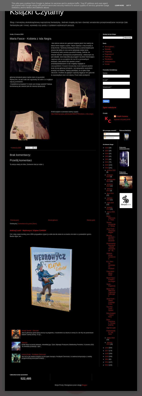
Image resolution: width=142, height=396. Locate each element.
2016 (107, 353)
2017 (107, 351)
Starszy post (91, 220)
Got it (128, 5)
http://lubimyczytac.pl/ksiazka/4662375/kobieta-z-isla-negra (72, 114)
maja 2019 (110, 203)
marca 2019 (111, 212)
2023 (107, 156)
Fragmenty (108, 52)
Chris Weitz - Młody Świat (110, 273)
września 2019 (109, 185)
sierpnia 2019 (109, 189)
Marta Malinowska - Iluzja (110, 218)
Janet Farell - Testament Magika (110, 230)
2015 (107, 356)
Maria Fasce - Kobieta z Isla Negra (110, 279)
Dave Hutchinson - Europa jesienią (110, 322)
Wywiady (108, 49)
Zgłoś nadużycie (109, 107)
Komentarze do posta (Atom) (27, 224)
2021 (107, 162)
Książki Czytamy (37, 12)
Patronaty (108, 57)
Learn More (119, 5)
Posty (107, 134)
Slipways (24, 342)
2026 (107, 148)
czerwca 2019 (109, 199)
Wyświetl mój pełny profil (122, 119)
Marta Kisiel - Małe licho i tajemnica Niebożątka (110, 292)
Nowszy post (14, 220)
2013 (107, 362)
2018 (107, 348)
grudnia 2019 (111, 170)
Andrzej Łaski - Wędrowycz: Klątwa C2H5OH (28, 230)
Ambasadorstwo (110, 62)
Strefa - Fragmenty (110, 285)
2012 (107, 365)
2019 (107, 168)
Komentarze (109, 138)
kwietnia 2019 (109, 208)
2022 (107, 159)
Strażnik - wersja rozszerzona (111, 256)
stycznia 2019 (109, 343)
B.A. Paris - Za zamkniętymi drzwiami (110, 265)
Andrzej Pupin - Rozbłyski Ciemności (34, 354)
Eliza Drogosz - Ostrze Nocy (111, 315)
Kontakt (107, 64)
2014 (107, 359)
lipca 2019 (110, 193)
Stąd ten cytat (110, 328)
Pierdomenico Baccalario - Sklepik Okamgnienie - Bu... (110, 247)
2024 (107, 153)
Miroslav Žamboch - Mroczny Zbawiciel (110, 238)
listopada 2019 (109, 175)
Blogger (84, 385)
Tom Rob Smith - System (109, 308)
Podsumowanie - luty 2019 (110, 332)
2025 (107, 151)
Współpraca (108, 59)
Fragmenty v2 (109, 54)
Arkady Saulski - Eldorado (30, 330)
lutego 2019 (111, 338)
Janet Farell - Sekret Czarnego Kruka (110, 301)
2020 (107, 165)
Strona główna (53, 220)
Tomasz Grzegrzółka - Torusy (110, 224)
